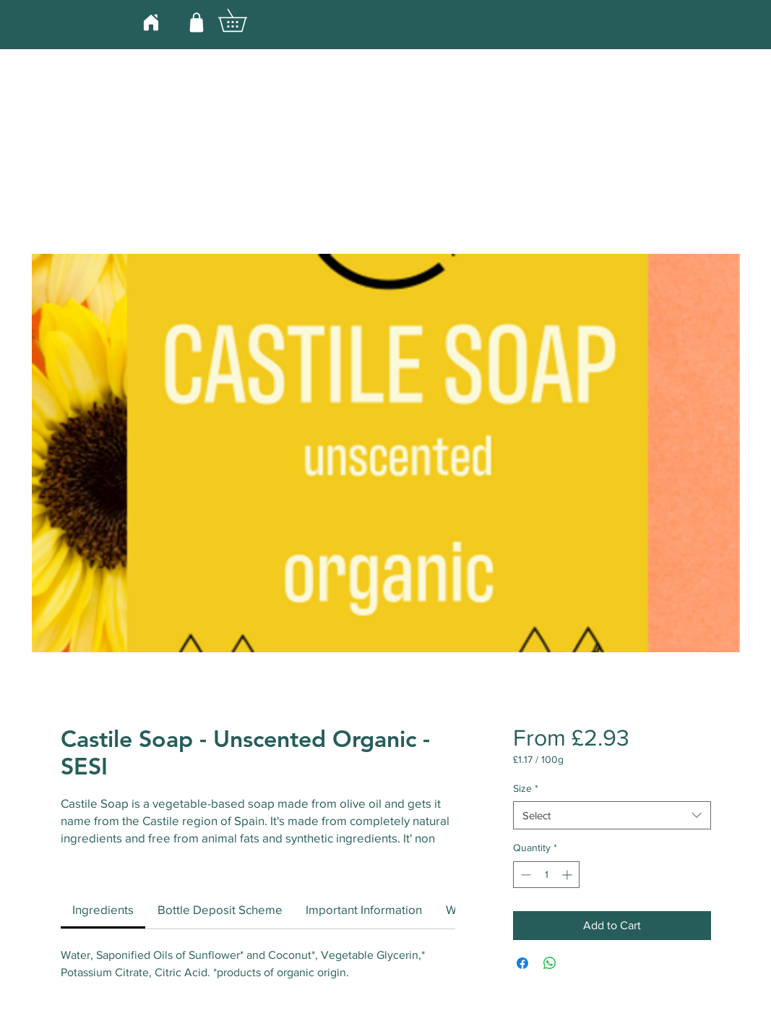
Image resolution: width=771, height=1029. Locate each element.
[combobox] (611, 815)
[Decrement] (524, 874)
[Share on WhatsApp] (550, 963)
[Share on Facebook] (522, 963)
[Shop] (196, 22)
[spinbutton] (546, 874)
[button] (243, 20)
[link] (103, 909)
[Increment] (568, 874)
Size (525, 788)
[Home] (151, 22)
